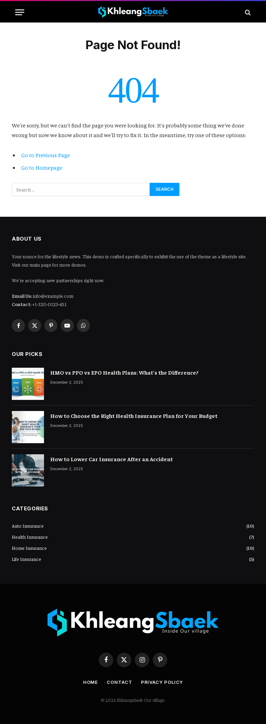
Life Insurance (26, 559)
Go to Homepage (41, 167)
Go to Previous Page (45, 155)
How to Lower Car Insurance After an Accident (111, 458)
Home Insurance (29, 548)
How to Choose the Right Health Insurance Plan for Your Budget (134, 415)
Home (90, 682)
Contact (119, 682)
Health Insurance (30, 537)
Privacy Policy (162, 682)
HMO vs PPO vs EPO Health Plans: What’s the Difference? (124, 372)
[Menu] (19, 12)
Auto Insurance (28, 525)
